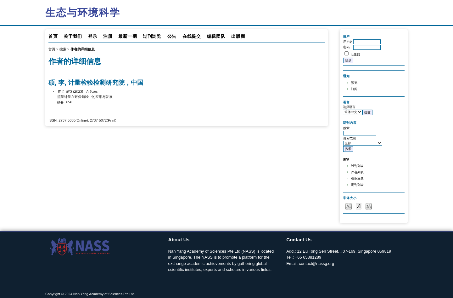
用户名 (348, 41)
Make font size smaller (348, 205)
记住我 (355, 54)
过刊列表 (357, 166)
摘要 (60, 102)
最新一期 (127, 36)
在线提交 (191, 36)
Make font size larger (369, 205)
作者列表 (357, 172)
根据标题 (357, 178)
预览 (354, 82)
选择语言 (349, 107)
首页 (53, 36)
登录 (92, 36)
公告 (171, 36)
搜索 (62, 49)
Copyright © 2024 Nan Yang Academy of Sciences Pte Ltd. (90, 294)
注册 (107, 36)
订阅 (354, 89)
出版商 (238, 36)
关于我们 (73, 36)
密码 (346, 47)
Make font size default (358, 205)
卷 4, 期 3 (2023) (70, 91)
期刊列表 (357, 184)
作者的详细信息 (82, 49)
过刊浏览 (152, 36)
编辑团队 (216, 36)
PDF (68, 102)
